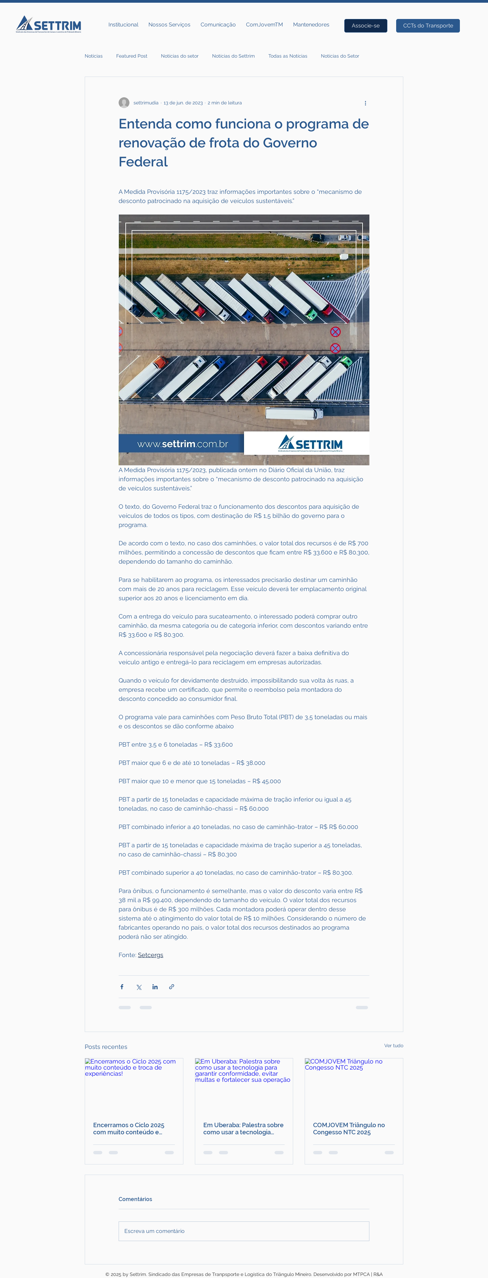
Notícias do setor (180, 56)
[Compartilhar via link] (171, 986)
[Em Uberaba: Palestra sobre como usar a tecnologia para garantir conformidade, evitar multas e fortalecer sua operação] (244, 1085)
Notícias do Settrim (233, 56)
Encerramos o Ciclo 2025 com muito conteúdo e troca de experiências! (128, 1128)
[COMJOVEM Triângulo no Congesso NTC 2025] (354, 1085)
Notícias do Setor (340, 56)
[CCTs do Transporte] (428, 26)
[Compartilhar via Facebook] (122, 986)
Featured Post (131, 56)
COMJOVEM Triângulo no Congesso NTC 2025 (349, 1128)
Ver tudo (393, 1045)
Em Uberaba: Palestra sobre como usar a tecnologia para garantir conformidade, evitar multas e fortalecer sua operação (243, 1128)
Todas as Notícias (287, 56)
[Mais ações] (365, 103)
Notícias (94, 56)
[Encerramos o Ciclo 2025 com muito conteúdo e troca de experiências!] (134, 1085)
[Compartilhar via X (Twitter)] (138, 986)
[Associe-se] (365, 26)
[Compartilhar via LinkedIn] (155, 986)
